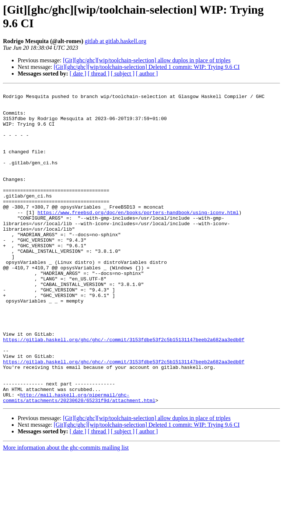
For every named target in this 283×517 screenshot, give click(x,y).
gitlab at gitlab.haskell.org (115, 41)
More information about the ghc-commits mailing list (66, 510)
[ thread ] (98, 73)
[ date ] (78, 73)
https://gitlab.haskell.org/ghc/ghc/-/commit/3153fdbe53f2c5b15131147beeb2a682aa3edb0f (123, 390)
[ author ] (147, 73)
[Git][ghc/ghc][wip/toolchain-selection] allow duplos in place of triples (147, 60)
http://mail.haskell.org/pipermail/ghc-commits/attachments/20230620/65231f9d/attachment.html (79, 460)
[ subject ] (122, 73)
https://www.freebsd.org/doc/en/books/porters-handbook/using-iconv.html (138, 237)
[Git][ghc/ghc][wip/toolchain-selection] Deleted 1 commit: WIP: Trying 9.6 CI (147, 67)
